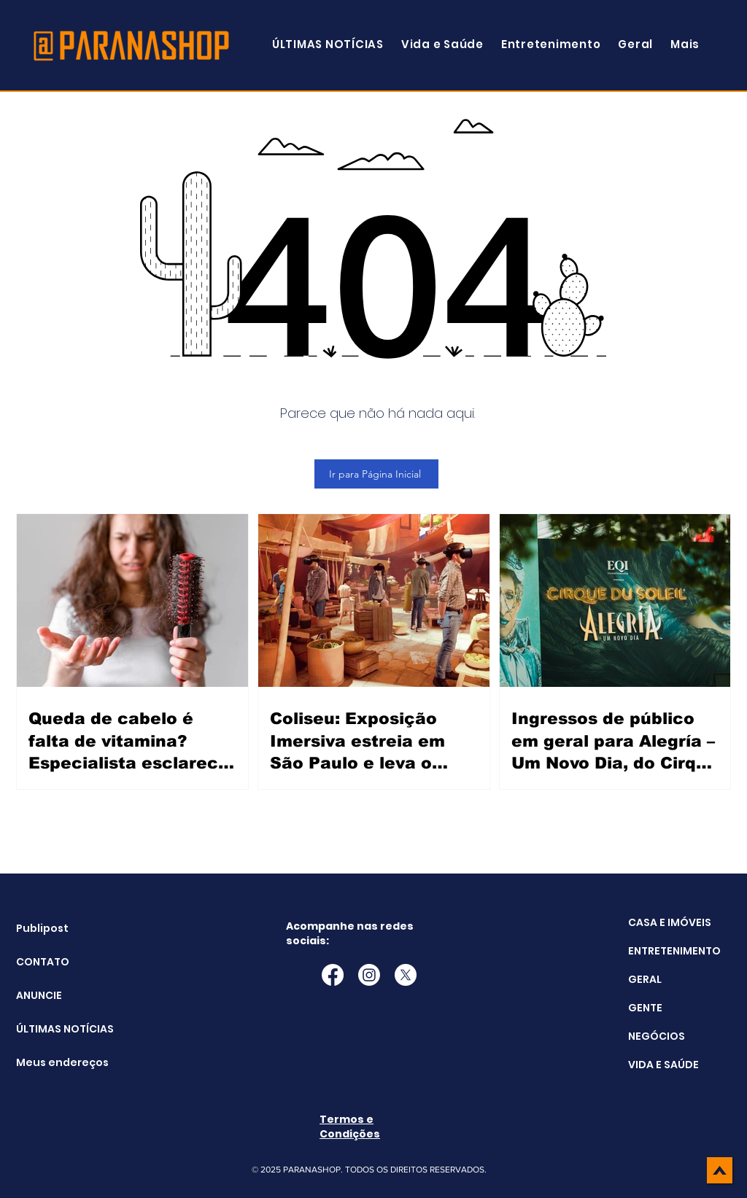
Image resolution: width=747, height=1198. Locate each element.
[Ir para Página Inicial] (376, 474)
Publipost (42, 928)
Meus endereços (53, 1062)
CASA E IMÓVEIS (669, 922)
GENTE (645, 1007)
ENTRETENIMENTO (674, 951)
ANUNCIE (39, 995)
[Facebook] (333, 975)
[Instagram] (369, 975)
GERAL (645, 979)
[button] (685, 44)
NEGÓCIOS (656, 1036)
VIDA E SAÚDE (663, 1064)
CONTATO (42, 961)
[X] (406, 975)
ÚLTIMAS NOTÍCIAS (53, 1029)
